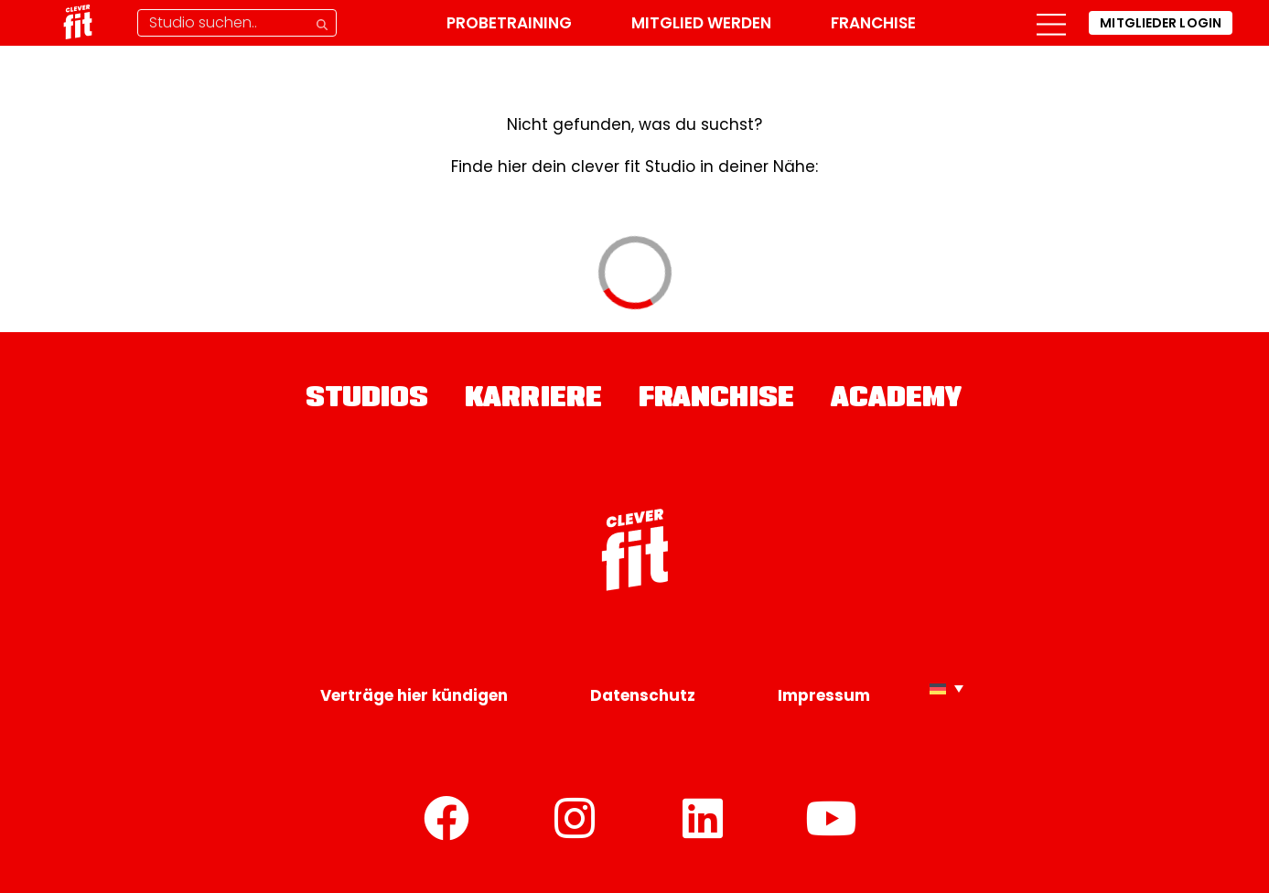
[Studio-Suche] (237, 23)
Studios (367, 400)
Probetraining (509, 23)
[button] (1051, 23)
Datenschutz (642, 695)
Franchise (873, 23)
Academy (897, 400)
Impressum (824, 695)
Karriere (533, 400)
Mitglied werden (701, 23)
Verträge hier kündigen (414, 695)
